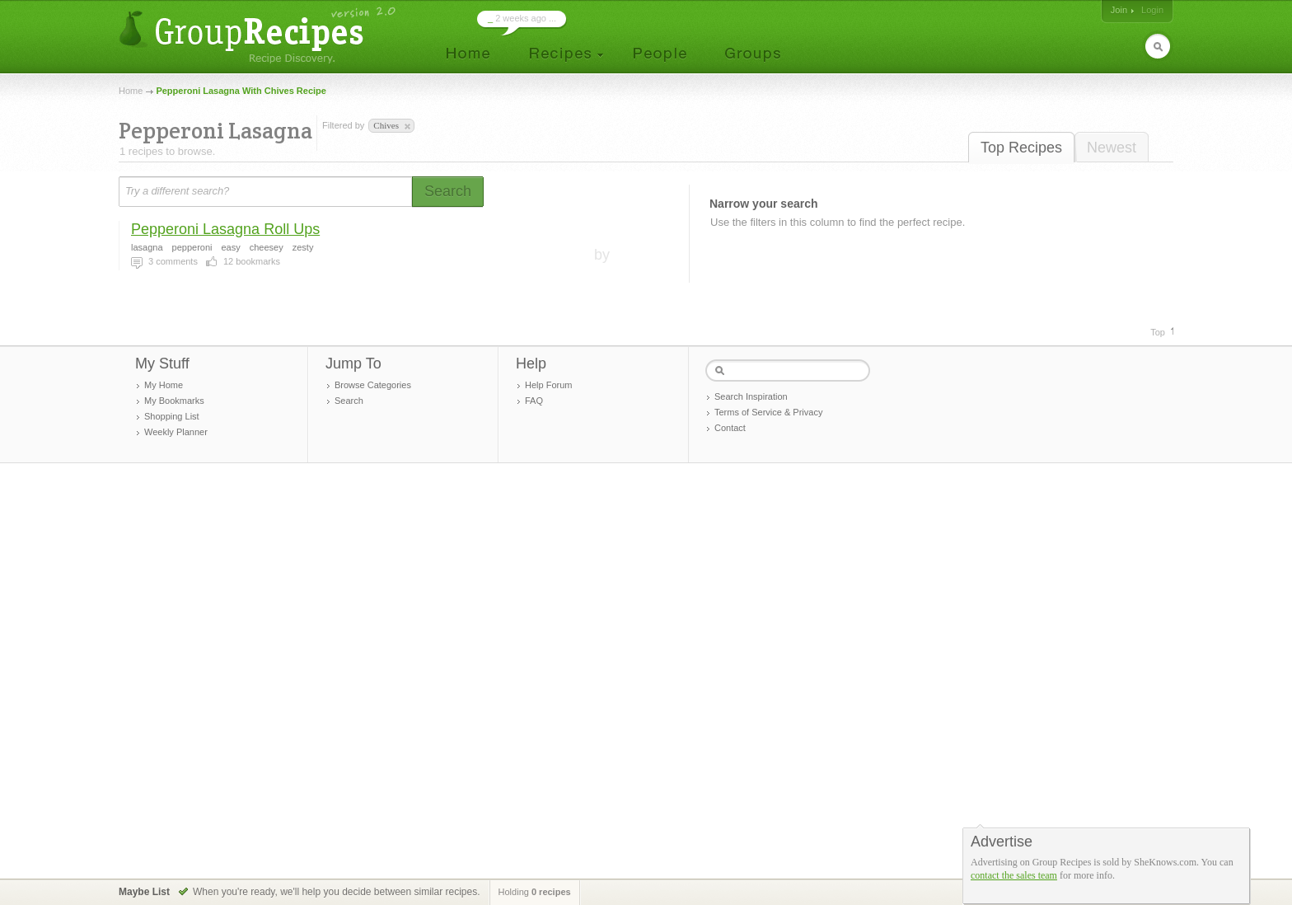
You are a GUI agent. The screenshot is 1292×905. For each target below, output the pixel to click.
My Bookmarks (174, 401)
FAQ (534, 401)
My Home (163, 385)
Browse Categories (373, 385)
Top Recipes (1021, 147)
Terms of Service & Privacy (768, 412)
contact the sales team (1014, 875)
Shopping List (171, 416)
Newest (1111, 147)
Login (1152, 10)
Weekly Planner (176, 432)
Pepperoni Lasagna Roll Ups (225, 229)
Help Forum (548, 385)
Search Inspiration (751, 396)
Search (349, 401)
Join (1119, 10)
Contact (730, 428)
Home (131, 91)
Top (1157, 332)
